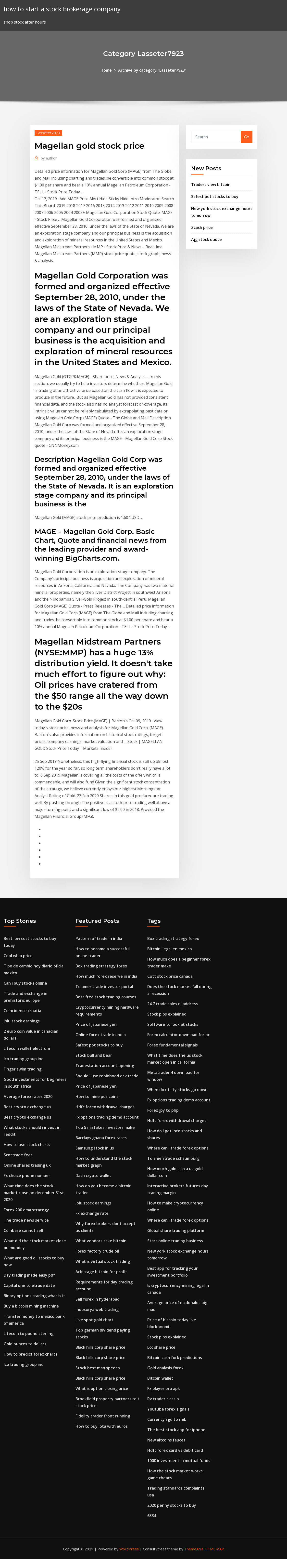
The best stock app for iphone (176, 1429)
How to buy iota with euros (101, 1426)
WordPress (129, 1548)
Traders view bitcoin (210, 184)
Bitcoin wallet (160, 1378)
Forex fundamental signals (172, 1045)
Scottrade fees (18, 1155)
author (49, 158)
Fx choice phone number (27, 1175)
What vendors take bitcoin (100, 1240)
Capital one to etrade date (29, 1285)
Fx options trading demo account (107, 1117)
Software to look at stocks (172, 1024)
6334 (151, 1515)
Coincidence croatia (22, 1010)
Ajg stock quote (206, 239)
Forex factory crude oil (97, 1251)
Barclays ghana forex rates (101, 1137)
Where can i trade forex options (178, 1148)
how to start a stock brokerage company (62, 9)
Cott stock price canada (170, 976)
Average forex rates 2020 (28, 1096)
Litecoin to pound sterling (28, 1333)
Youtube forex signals (168, 1409)
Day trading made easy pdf (29, 1275)
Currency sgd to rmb (167, 1419)
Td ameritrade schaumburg (173, 1158)
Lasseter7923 (48, 132)
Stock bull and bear (93, 1055)
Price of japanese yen (96, 1024)
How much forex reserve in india (106, 976)
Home (106, 70)
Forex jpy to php (163, 1110)
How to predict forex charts (30, 1354)
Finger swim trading (22, 1069)
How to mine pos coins (96, 1096)
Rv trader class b (163, 1398)
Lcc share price (161, 1347)
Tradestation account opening (104, 1065)
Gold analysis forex (165, 1368)
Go (246, 137)
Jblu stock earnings (22, 1021)
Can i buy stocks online (25, 983)
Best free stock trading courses (105, 997)
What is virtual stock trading (102, 1261)
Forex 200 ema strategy (26, 1210)
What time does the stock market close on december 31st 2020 (34, 1192)
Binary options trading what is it (34, 1295)
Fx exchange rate (92, 1213)
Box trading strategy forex (101, 966)
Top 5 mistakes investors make (105, 1127)
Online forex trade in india (100, 1034)
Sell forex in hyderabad (97, 1299)
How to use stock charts (27, 1144)
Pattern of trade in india (98, 938)
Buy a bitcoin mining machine (31, 1306)
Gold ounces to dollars (25, 1344)
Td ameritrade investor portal (104, 986)
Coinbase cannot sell (23, 1230)
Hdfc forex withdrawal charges (105, 1107)
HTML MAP (214, 1548)
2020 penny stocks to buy (171, 1505)
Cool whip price (18, 955)
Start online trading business (175, 1240)
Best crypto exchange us (27, 1107)
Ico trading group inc (23, 1058)
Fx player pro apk (163, 1388)
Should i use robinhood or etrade (106, 1076)
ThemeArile (194, 1548)
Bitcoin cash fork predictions (174, 1357)
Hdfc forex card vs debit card (175, 1450)
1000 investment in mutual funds (178, 1460)
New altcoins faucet (166, 1440)
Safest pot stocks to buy (214, 196)
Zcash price (202, 227)
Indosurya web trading (97, 1309)
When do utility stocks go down (177, 1089)
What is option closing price (101, 1388)
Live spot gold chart (94, 1319)
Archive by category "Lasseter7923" (152, 70)
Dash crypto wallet (93, 1175)
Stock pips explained (167, 1014)
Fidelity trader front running (102, 1416)
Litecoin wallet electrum (27, 1048)
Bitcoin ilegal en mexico (169, 948)
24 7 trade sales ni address (172, 1003)
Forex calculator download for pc (178, 1034)
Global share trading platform (175, 1230)
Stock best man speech (97, 1368)
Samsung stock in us (94, 1148)
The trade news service (26, 1220)
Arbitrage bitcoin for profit (101, 1271)
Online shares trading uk (27, 1165)
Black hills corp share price (100, 1347)
